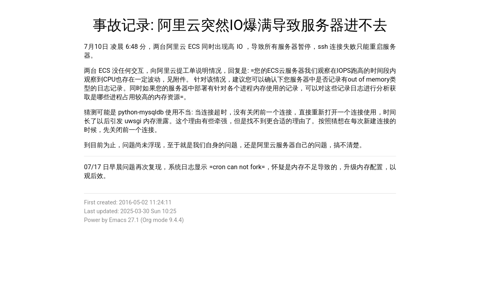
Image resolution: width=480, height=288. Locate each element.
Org (147, 220)
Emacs (117, 220)
